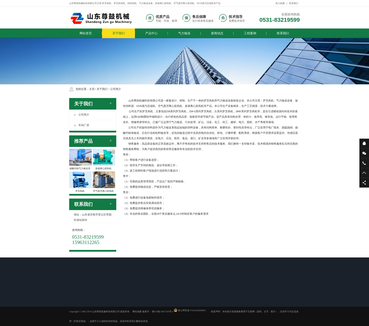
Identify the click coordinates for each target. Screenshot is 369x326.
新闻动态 (217, 33)
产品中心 (151, 33)
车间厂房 (81, 125)
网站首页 (86, 33)
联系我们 (293, 3)
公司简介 (115, 89)
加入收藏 (280, 3)
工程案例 (250, 33)
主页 (92, 89)
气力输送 (184, 33)
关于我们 (118, 33)
